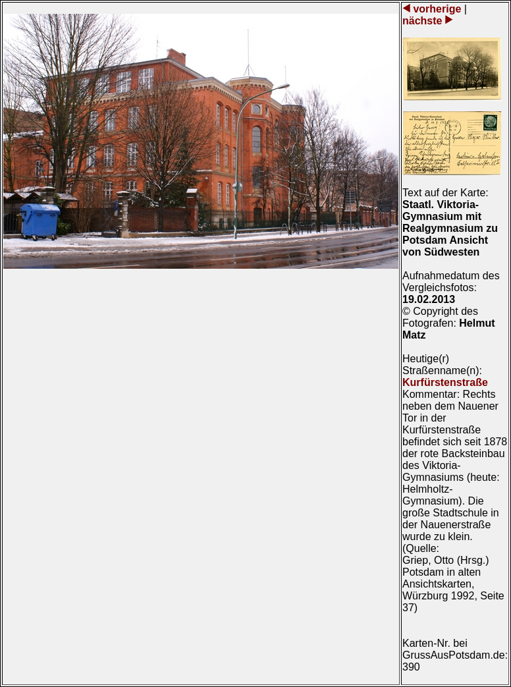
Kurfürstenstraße (445, 382)
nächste (423, 20)
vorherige (437, 8)
